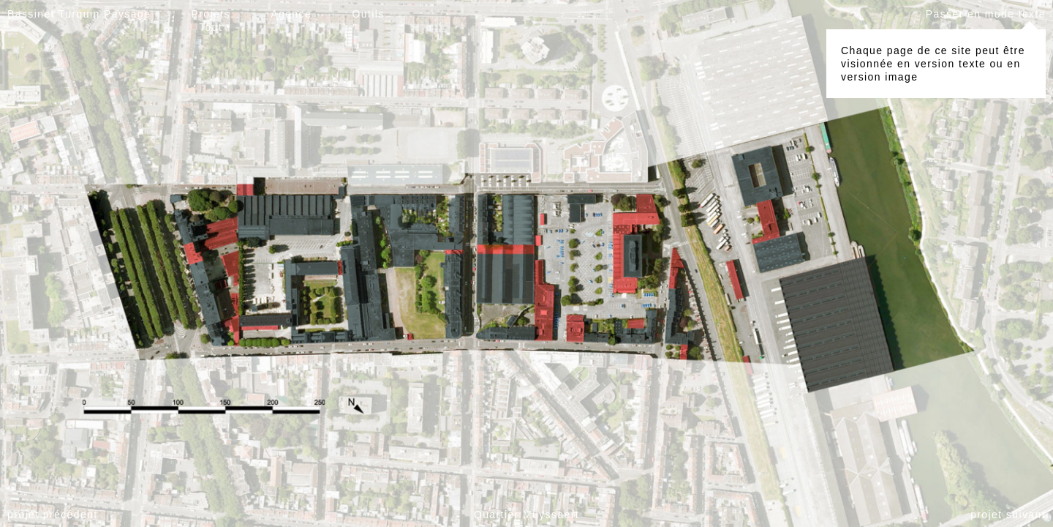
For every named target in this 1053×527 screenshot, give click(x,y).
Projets (211, 14)
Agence (291, 14)
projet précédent (52, 514)
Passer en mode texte (986, 14)
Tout (210, 27)
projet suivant (1008, 514)
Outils (368, 14)
